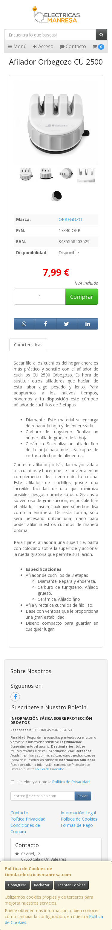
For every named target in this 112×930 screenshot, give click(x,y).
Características (28, 344)
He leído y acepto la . (53, 781)
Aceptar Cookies (71, 885)
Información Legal (78, 812)
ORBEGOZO (70, 219)
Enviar (83, 795)
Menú (17, 46)
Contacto (73, 46)
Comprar (81, 296)
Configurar (17, 885)
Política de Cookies (79, 819)
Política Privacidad (27, 819)
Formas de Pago (77, 825)
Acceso (43, 46)
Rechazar (42, 885)
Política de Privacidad (49, 769)
